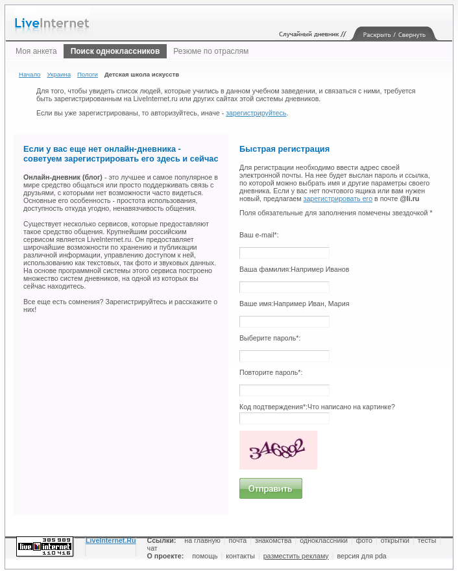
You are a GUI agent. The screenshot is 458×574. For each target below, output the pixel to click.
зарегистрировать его (338, 198)
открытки (395, 540)
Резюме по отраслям (210, 51)
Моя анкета (36, 51)
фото (364, 540)
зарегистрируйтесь (256, 113)
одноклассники (324, 540)
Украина (59, 74)
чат (152, 548)
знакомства (273, 540)
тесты (427, 540)
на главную (202, 540)
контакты (240, 556)
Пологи (87, 74)
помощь (204, 556)
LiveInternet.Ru (111, 540)
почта (238, 540)
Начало (29, 74)
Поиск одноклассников (115, 51)
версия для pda (361, 556)
